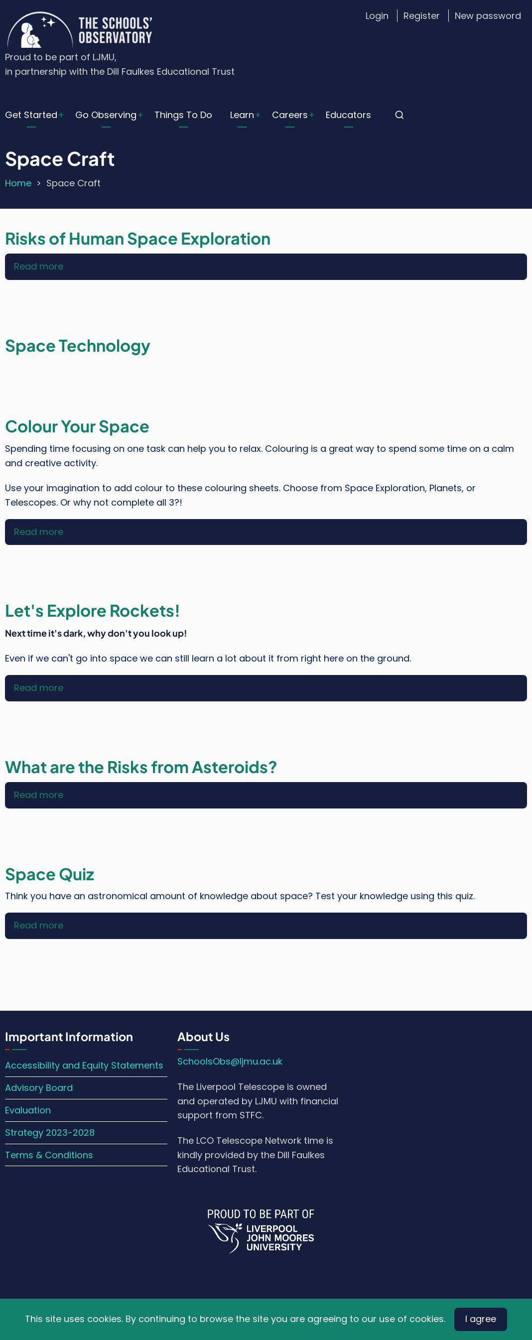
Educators (348, 115)
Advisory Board (39, 1087)
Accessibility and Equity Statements (84, 1065)
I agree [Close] (480, 1319)
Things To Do (183, 115)
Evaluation (28, 1110)
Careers (290, 115)
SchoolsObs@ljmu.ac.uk (229, 1061)
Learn (242, 115)
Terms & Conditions (49, 1155)
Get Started (31, 115)
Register (421, 15)
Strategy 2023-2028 (50, 1132)
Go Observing (105, 115)
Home (18, 183)
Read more (38, 266)
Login (377, 15)
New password (488, 15)
